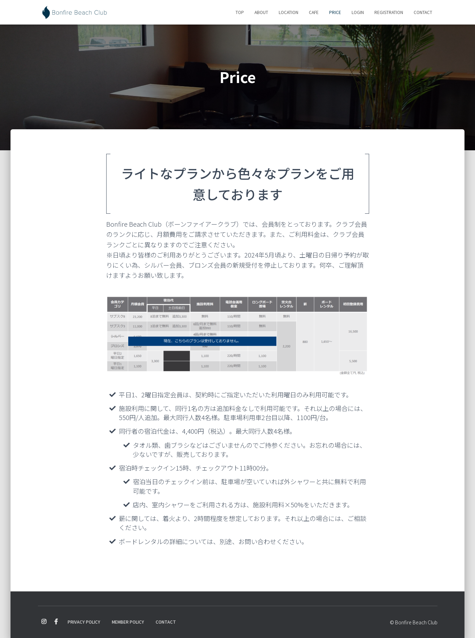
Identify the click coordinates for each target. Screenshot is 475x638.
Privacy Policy (84, 622)
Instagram (44, 622)
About (261, 12)
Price (335, 12)
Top (240, 12)
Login (358, 12)
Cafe (314, 12)
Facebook (56, 622)
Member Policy (128, 622)
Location (288, 12)
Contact (423, 12)
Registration (388, 12)
